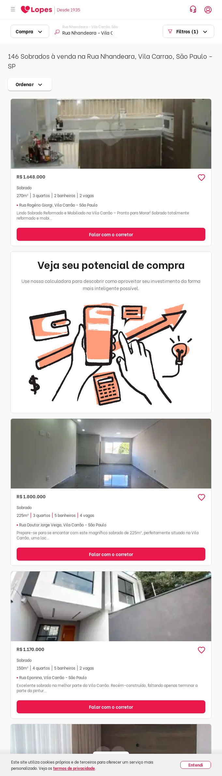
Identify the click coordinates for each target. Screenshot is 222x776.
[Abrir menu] (13, 9)
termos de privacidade (74, 768)
